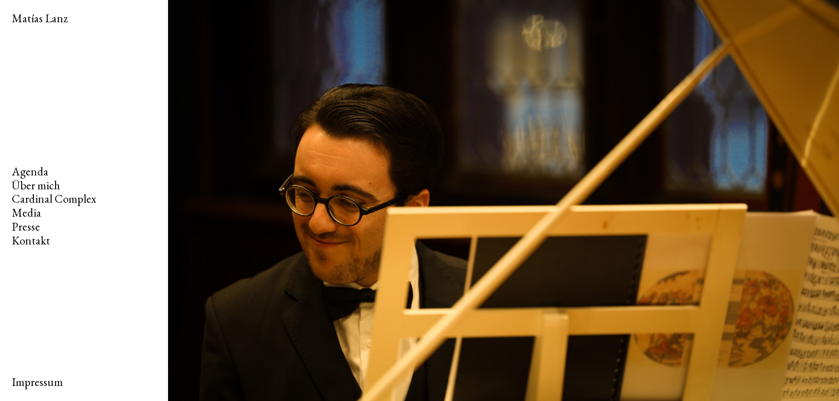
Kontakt (31, 240)
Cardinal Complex (54, 198)
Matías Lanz (40, 18)
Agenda (30, 171)
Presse (26, 226)
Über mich (36, 185)
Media (26, 212)
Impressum (37, 381)
